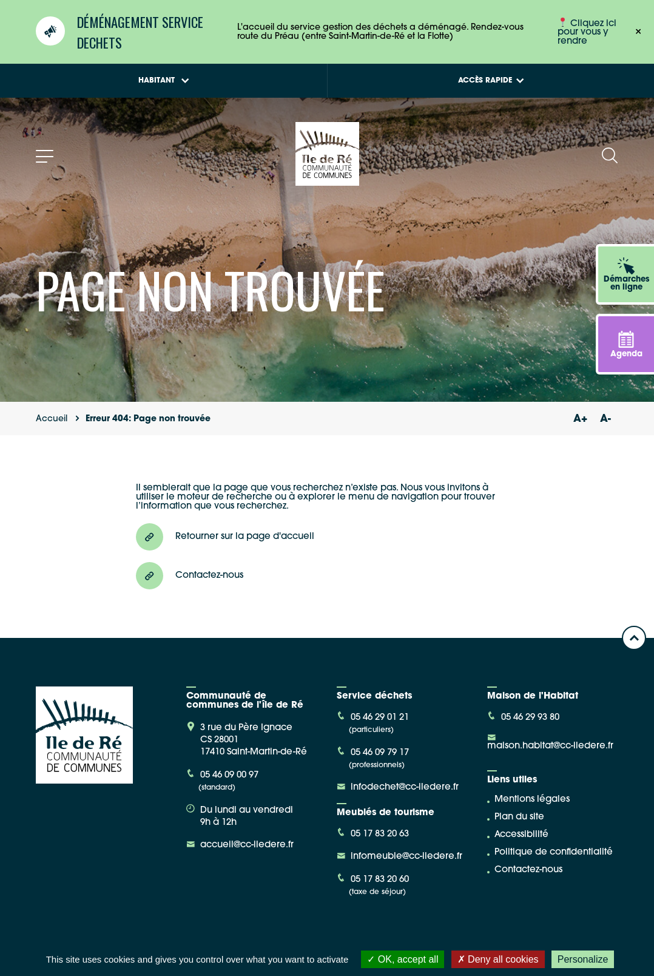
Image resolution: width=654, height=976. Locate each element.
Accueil (51, 419)
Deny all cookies (498, 959)
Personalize (583, 959)
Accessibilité (521, 834)
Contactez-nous (528, 870)
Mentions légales (532, 799)
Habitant (163, 80)
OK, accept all (402, 959)
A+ (580, 419)
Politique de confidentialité (553, 852)
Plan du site (519, 817)
